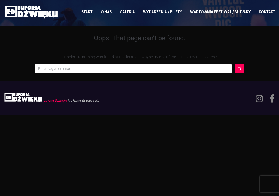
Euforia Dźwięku (55, 100)
